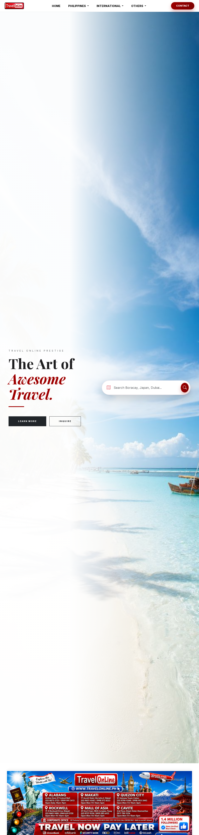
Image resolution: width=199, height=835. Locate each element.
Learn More (27, 421)
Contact (182, 5)
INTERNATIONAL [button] (109, 6)
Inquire (65, 421)
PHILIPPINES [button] (77, 6)
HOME (56, 6)
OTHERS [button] (137, 6)
